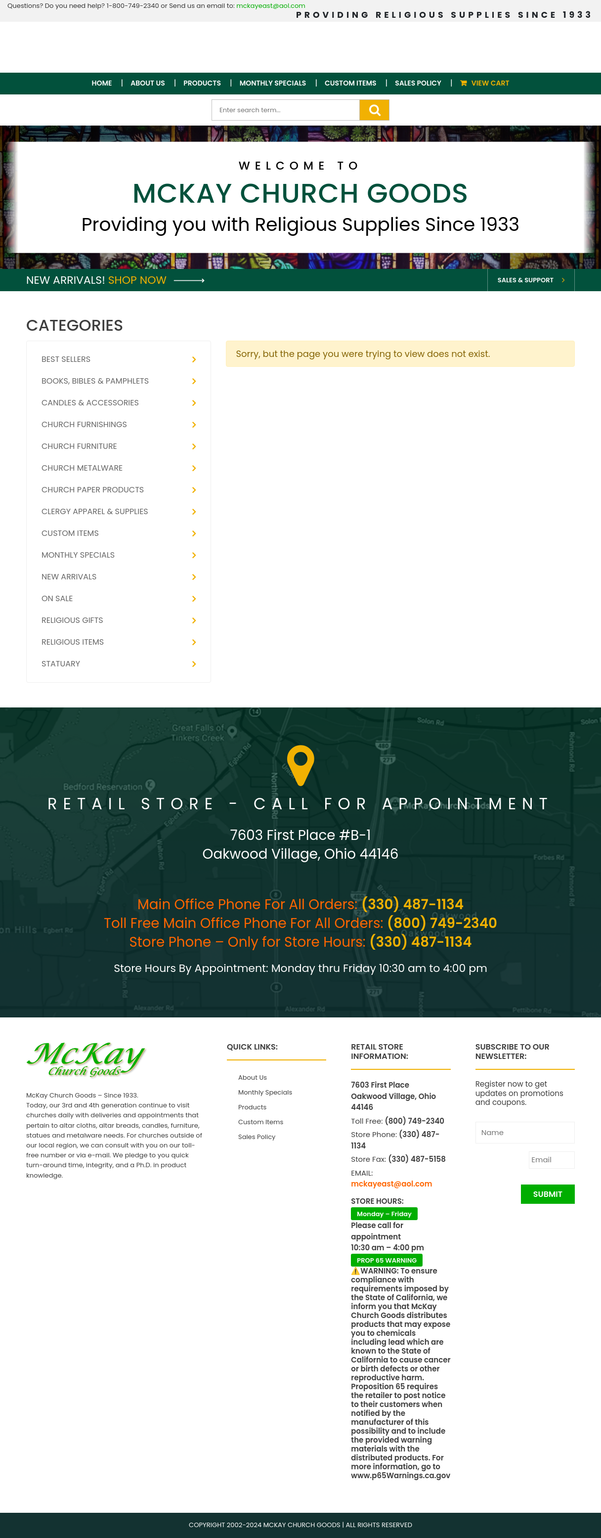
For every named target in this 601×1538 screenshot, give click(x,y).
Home (102, 83)
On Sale (57, 598)
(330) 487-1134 (412, 904)
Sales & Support (526, 280)
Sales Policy (418, 83)
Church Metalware (82, 468)
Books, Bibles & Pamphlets (95, 381)
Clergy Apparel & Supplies (95, 511)
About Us (147, 83)
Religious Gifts (72, 620)
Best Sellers (66, 359)
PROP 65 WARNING (387, 1260)
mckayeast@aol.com (270, 5)
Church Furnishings (84, 424)
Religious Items (73, 642)
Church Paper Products (93, 489)
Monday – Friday (384, 1214)
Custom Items (351, 83)
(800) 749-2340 (442, 923)
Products (202, 83)
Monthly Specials (273, 83)
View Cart (491, 83)
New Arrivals (69, 576)
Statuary (61, 663)
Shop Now (156, 280)
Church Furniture (79, 446)
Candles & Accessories (90, 402)
